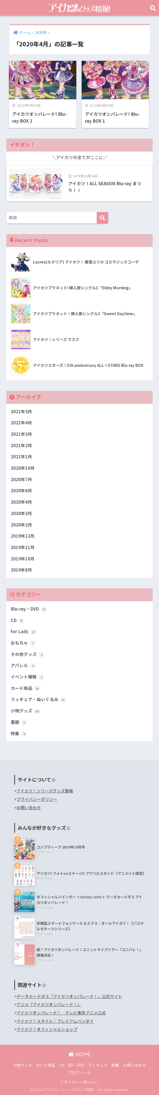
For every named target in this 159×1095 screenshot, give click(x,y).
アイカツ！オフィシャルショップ (47, 1029)
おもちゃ (23, 643)
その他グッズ (28, 654)
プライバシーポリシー (37, 799)
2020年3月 (21, 513)
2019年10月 (23, 559)
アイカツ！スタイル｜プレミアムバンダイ (55, 1021)
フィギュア (97, 1065)
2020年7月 (21, 479)
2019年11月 (23, 547)
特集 (19, 733)
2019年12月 (23, 536)
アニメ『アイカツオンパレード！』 (49, 1004)
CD (17, 620)
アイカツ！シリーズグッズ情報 (45, 791)
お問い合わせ (29, 807)
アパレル (23, 665)
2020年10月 (23, 468)
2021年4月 (21, 423)
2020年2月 (21, 525)
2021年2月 (21, 445)
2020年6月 (21, 490)
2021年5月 (21, 411)
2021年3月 (21, 434)
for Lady (23, 631)
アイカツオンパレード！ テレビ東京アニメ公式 (61, 1013)
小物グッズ (25, 711)
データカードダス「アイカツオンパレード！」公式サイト (69, 996)
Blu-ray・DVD (29, 609)
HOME (79, 1054)
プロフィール (79, 1072)
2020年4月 (21, 502)
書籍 (19, 722)
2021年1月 (21, 457)
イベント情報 (28, 677)
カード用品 (25, 688)
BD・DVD (76, 1065)
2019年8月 (21, 570)
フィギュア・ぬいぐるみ (38, 699)
